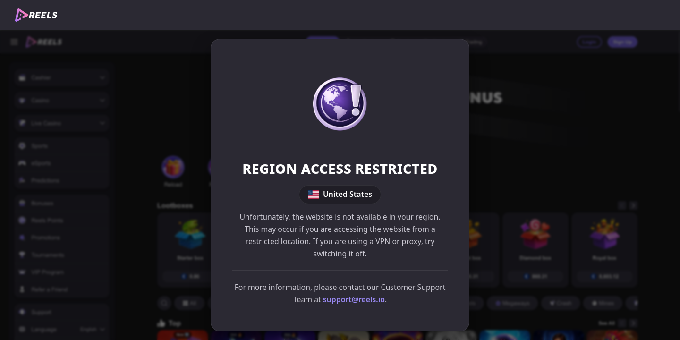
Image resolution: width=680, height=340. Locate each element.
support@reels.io (354, 299)
